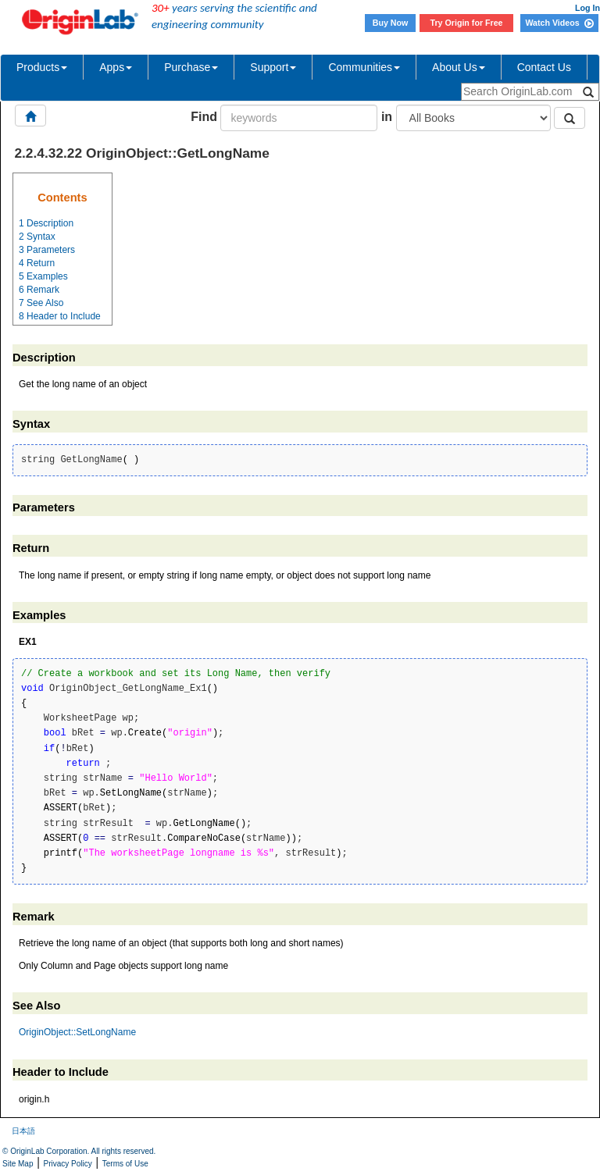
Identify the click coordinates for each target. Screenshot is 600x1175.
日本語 (23, 1131)
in (386, 116)
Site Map (17, 1163)
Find (204, 116)
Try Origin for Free (466, 22)
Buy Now (391, 22)
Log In (587, 7)
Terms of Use (125, 1163)
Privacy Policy (68, 1163)
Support (273, 67)
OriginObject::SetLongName (77, 1032)
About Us (458, 67)
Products (41, 67)
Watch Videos (559, 22)
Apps (115, 67)
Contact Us (544, 67)
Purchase (191, 67)
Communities (364, 67)
